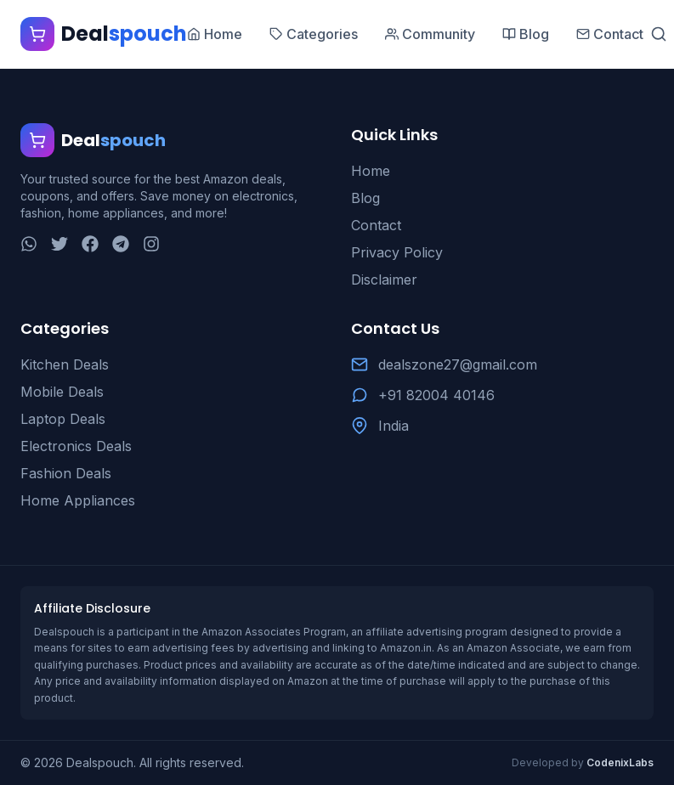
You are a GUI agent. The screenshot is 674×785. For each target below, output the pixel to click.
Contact (376, 225)
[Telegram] (120, 243)
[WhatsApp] (28, 243)
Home (370, 170)
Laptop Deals (62, 418)
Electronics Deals (76, 446)
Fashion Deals (65, 473)
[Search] (658, 34)
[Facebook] (90, 243)
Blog (365, 197)
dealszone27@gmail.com (457, 364)
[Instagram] (151, 243)
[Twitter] (59, 243)
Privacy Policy (397, 252)
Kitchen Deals (64, 364)
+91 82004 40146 (436, 395)
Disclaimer (384, 279)
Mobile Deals (62, 391)
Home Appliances (77, 500)
